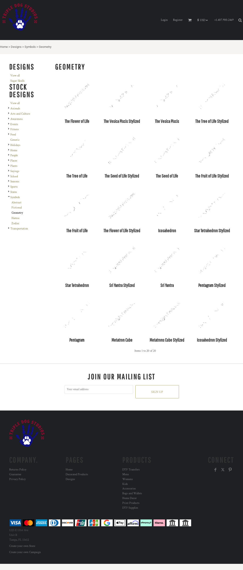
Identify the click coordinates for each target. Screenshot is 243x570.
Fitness (14, 129)
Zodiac (15, 223)
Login (164, 20)
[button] (203, 20)
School (14, 176)
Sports (14, 187)
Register (178, 20)
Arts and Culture (20, 114)
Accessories (129, 489)
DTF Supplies (130, 508)
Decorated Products (77, 474)
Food (13, 135)
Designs (16, 47)
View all (15, 76)
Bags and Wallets (132, 493)
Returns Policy (17, 470)
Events (14, 124)
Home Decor (129, 498)
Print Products (131, 503)
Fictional (16, 208)
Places (13, 161)
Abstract (16, 203)
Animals (15, 109)
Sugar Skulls (17, 81)
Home (4, 47)
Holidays (15, 145)
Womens (127, 479)
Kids (125, 484)
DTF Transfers (131, 470)
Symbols (30, 47)
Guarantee (15, 474)
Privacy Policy (17, 479)
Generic (15, 140)
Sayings (14, 171)
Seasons (14, 182)
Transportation (19, 229)
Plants (13, 166)
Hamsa (15, 218)
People (14, 155)
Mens (125, 474)
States (13, 192)
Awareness (16, 119)
